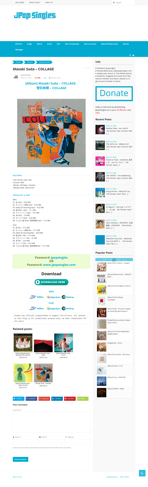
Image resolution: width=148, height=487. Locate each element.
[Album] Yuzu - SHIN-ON (116, 377)
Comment (17, 410)
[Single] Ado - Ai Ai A (115, 343)
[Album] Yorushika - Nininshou (119, 354)
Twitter (18, 399)
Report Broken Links (109, 44)
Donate (126, 44)
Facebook (31, 399)
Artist (49, 44)
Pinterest (69, 399)
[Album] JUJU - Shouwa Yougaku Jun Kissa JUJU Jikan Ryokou (119, 310)
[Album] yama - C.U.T (115, 366)
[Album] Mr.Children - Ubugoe (119, 263)
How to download (72, 44)
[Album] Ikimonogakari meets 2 (119, 286)
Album (39, 44)
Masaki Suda (56, 78)
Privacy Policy (34, 2)
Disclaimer (19, 2)
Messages (19, 49)
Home (18, 44)
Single (29, 44)
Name (17, 437)
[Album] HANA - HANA (116, 389)
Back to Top (17, 477)
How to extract (90, 44)
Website (69, 437)
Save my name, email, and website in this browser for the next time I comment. (42, 447)
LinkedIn (56, 399)
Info (58, 44)
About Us (49, 2)
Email (81, 399)
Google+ (44, 399)
